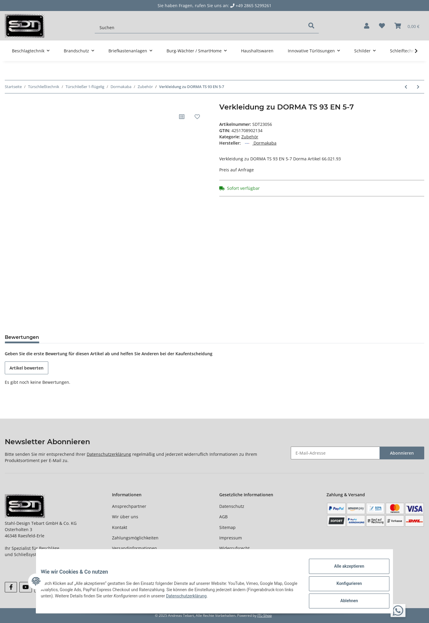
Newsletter (123, 559)
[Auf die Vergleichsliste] (181, 116)
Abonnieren (402, 453)
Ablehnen (344, 601)
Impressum (230, 538)
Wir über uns (125, 516)
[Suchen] (199, 24)
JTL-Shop (264, 615)
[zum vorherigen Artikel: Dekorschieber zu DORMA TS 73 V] (406, 86)
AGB (223, 516)
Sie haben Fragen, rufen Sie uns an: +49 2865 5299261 (214, 5)
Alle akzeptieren (344, 571)
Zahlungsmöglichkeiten (135, 538)
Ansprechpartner (129, 506)
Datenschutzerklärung (109, 454)
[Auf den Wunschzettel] (197, 116)
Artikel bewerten (26, 368)
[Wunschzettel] (382, 25)
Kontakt (119, 527)
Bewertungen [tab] (22, 337)
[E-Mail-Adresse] (335, 453)
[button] (366, 25)
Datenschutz (231, 506)
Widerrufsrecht (234, 548)
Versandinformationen (134, 548)
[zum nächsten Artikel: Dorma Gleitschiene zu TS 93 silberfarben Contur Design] (418, 86)
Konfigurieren (344, 586)
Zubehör (249, 137)
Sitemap (227, 527)
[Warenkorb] (407, 25)
